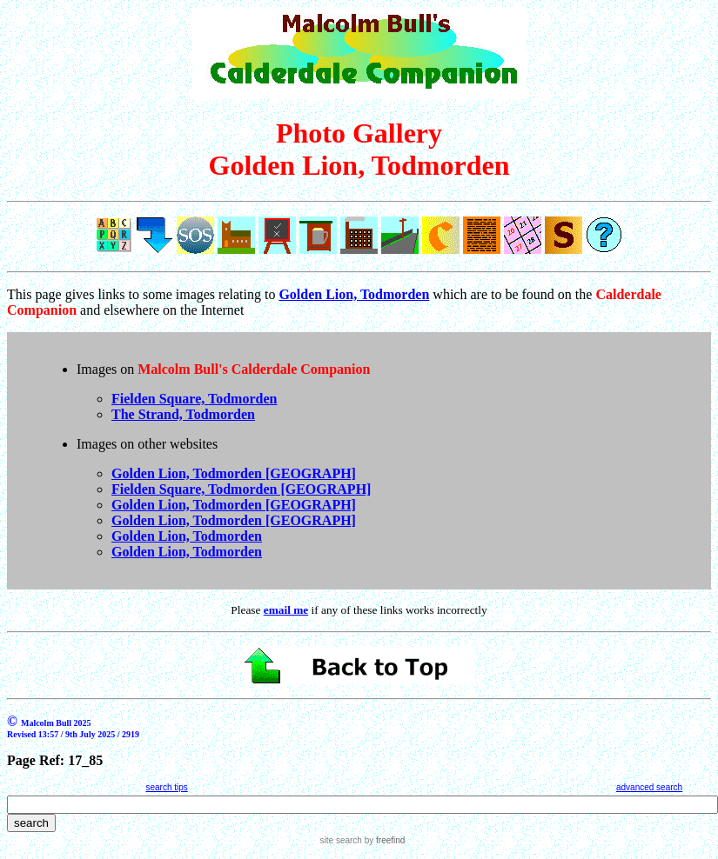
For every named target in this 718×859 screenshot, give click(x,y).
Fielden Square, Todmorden (194, 398)
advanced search (649, 787)
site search (341, 840)
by (383, 840)
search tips (166, 787)
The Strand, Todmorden (183, 414)
